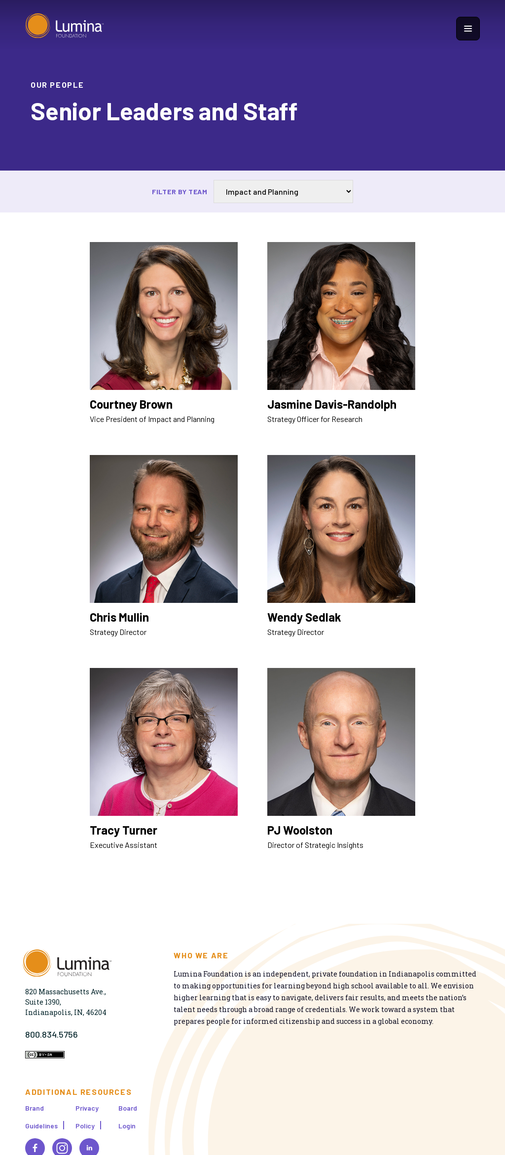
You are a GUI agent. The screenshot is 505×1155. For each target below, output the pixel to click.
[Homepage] (64, 28)
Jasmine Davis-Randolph (332, 404)
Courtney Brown (131, 404)
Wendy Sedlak (304, 617)
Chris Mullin (119, 617)
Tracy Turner (123, 830)
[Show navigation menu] (468, 28)
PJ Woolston (299, 830)
